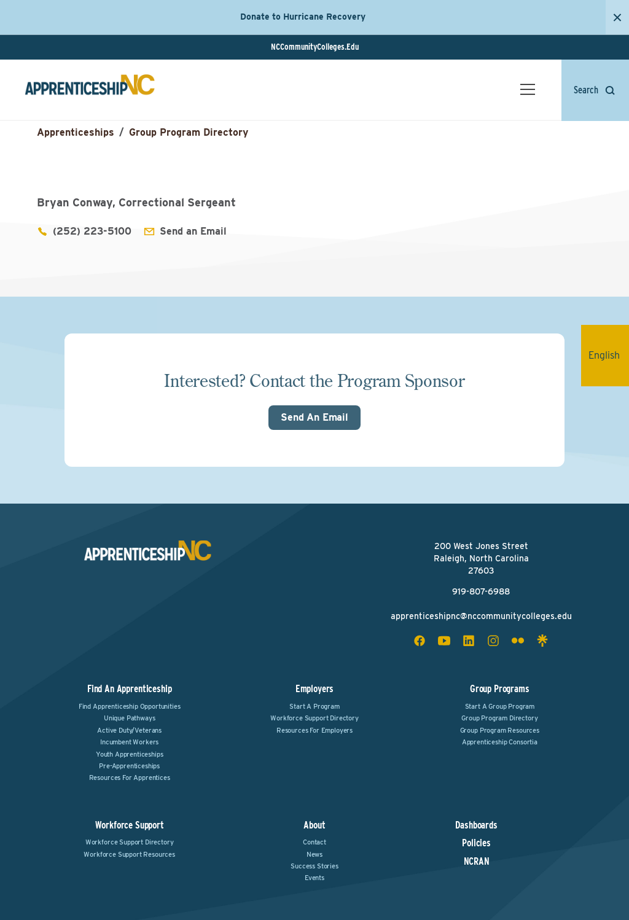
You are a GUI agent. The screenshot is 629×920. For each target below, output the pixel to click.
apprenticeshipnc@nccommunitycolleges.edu (481, 616)
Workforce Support (129, 825)
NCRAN (477, 861)
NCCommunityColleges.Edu (315, 47)
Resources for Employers (314, 730)
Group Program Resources (499, 730)
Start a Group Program (500, 706)
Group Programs (499, 689)
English (608, 355)
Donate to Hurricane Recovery (302, 16)
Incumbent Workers (129, 742)
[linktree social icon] (542, 640)
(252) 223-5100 (92, 231)
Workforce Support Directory (314, 718)
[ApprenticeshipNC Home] (90, 89)
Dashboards (476, 825)
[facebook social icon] (419, 640)
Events (314, 877)
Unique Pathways (129, 718)
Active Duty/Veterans (129, 730)
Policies (476, 843)
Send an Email (193, 231)
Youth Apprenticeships (129, 754)
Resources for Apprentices (129, 777)
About (314, 825)
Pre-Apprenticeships (129, 766)
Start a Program (314, 706)
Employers (314, 689)
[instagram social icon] (493, 640)
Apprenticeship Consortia (499, 742)
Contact (314, 842)
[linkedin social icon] (469, 640)
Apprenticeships (75, 132)
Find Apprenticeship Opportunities (130, 706)
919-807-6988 (481, 591)
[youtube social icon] (444, 640)
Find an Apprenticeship (129, 689)
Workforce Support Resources (129, 854)
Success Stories (314, 866)
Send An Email (314, 417)
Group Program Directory (188, 132)
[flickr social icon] (518, 640)
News (314, 854)
